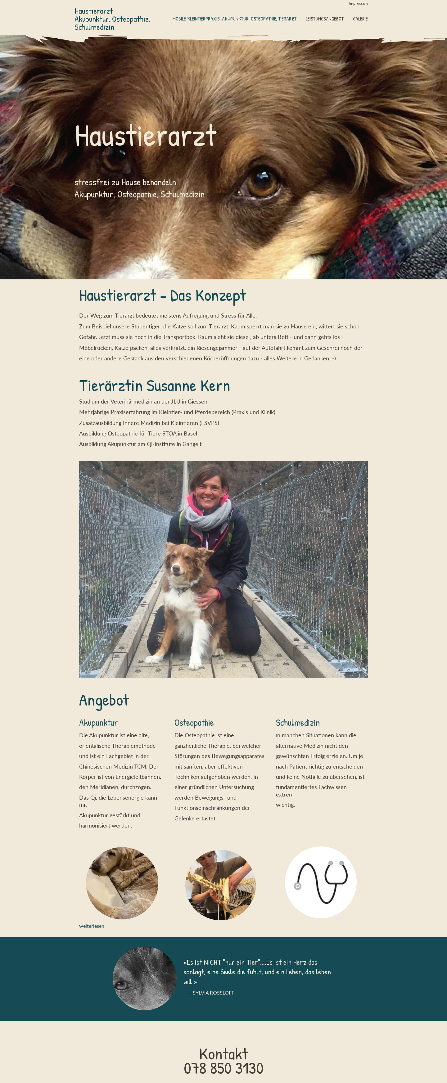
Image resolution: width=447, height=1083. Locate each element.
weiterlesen (91, 926)
